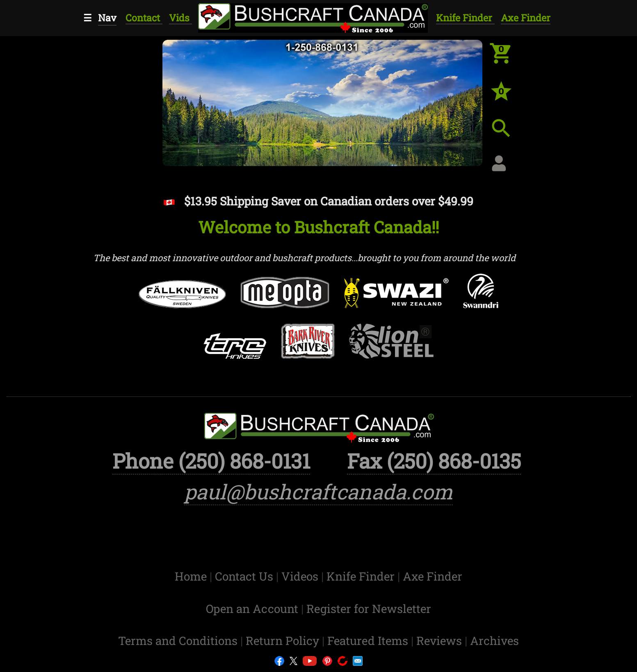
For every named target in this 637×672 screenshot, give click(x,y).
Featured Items (369, 640)
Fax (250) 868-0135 (434, 460)
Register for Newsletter (368, 608)
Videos (301, 576)
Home (192, 576)
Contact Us (245, 576)
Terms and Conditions (179, 640)
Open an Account (252, 608)
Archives (494, 640)
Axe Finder (525, 17)
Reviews (440, 640)
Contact (144, 17)
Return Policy (284, 640)
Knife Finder (465, 17)
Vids (180, 17)
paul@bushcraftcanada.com (318, 491)
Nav (107, 17)
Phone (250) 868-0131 (211, 460)
